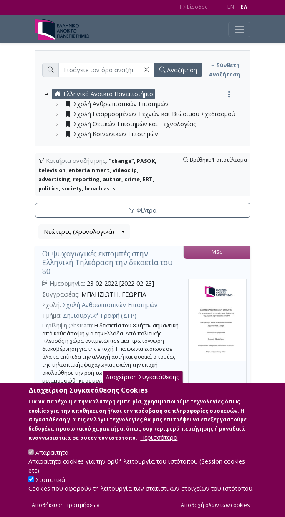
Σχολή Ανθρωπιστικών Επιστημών (110, 305)
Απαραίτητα (51, 462)
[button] (146, 70)
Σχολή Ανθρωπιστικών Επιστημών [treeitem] (116, 104)
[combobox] (84, 231)
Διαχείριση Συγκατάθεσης (142, 387)
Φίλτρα (142, 210)
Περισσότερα (158, 447)
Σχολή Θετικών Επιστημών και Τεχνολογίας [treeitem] (130, 124)
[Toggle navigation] (239, 29)
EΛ (244, 6)
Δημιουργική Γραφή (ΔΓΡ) (99, 315)
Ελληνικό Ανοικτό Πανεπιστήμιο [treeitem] (103, 94)
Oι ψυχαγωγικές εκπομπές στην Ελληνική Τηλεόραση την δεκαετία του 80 (107, 262)
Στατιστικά (50, 489)
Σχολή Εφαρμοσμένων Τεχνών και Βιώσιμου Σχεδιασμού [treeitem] (149, 114)
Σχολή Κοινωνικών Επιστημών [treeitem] (110, 134)
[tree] (146, 114)
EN (230, 6)
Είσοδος (193, 6)
